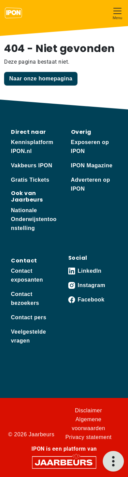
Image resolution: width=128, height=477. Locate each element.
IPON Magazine (92, 165)
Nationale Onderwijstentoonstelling (34, 219)
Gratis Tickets (30, 180)
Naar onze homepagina (40, 78)
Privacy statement (88, 437)
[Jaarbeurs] (64, 462)
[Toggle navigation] (117, 13)
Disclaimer (88, 410)
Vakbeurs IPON (31, 165)
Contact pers (28, 317)
